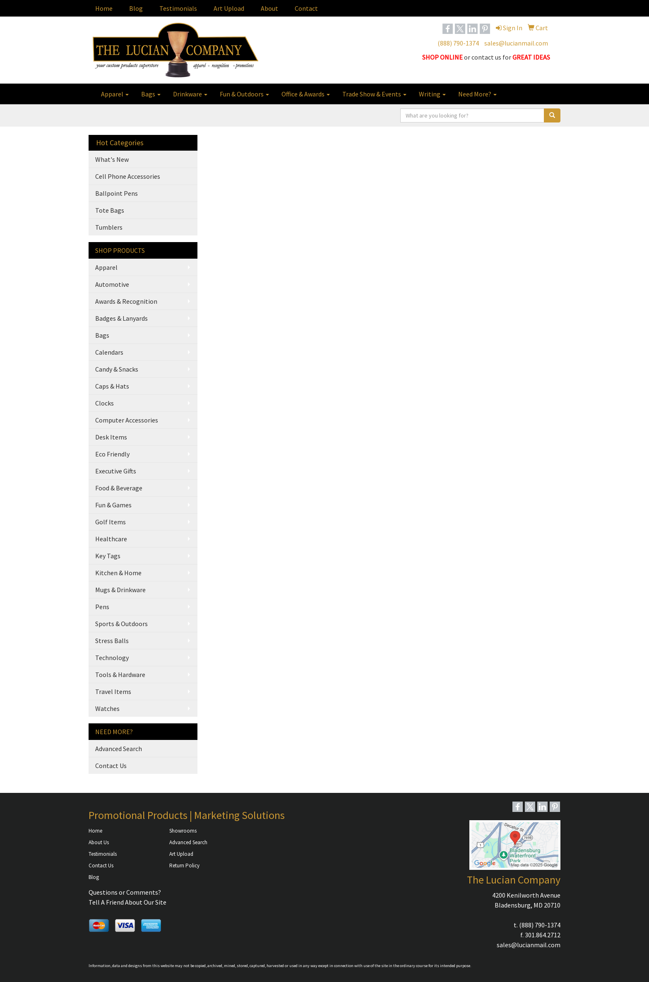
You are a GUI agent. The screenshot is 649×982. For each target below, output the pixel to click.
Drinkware (190, 94)
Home (104, 8)
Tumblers (109, 227)
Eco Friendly (112, 454)
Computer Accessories (126, 420)
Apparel (115, 94)
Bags (151, 94)
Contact (306, 8)
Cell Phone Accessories (127, 176)
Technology (112, 657)
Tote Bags (109, 210)
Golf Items (110, 522)
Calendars (109, 352)
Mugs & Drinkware (120, 590)
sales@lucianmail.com (516, 43)
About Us (99, 842)
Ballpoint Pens (116, 193)
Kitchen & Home (118, 573)
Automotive (112, 284)
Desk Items (111, 437)
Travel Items (113, 691)
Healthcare (111, 539)
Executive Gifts (115, 471)
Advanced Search (118, 748)
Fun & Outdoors (244, 94)
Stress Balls (112, 640)
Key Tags (107, 556)
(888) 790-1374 (458, 43)
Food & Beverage (118, 488)
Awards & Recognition (126, 301)
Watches (107, 708)
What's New (112, 159)
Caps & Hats (112, 386)
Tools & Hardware (120, 674)
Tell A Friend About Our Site (127, 902)
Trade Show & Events (374, 94)
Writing (432, 94)
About (269, 8)
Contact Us (111, 765)
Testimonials (178, 8)
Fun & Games (113, 505)
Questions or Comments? (125, 892)
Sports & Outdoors (121, 623)
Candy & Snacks (116, 369)
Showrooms (183, 830)
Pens (102, 607)
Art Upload (229, 8)
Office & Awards (305, 94)
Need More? (477, 94)
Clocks (104, 403)
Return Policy (184, 865)
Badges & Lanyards (121, 318)
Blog (136, 8)
